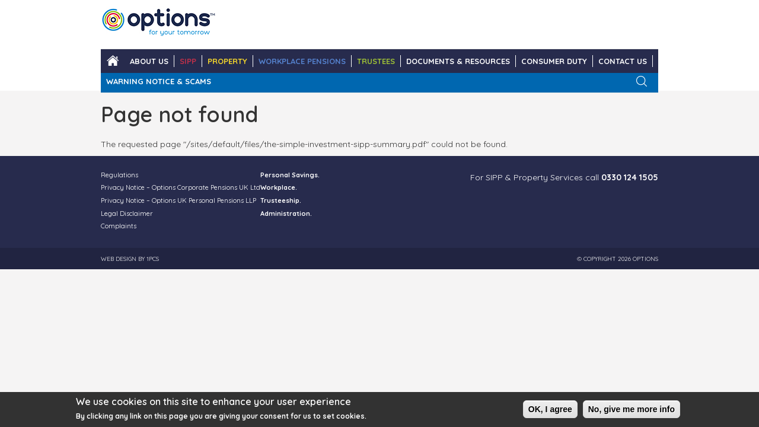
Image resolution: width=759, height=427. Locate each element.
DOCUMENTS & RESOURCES (458, 61)
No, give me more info (631, 411)
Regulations (119, 175)
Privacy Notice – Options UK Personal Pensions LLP (178, 200)
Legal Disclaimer (127, 213)
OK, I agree (550, 411)
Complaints (118, 226)
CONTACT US (622, 61)
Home (113, 61)
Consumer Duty (554, 61)
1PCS (152, 259)
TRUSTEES (376, 61)
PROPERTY (227, 61)
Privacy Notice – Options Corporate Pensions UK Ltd (180, 187)
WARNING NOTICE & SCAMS (158, 81)
